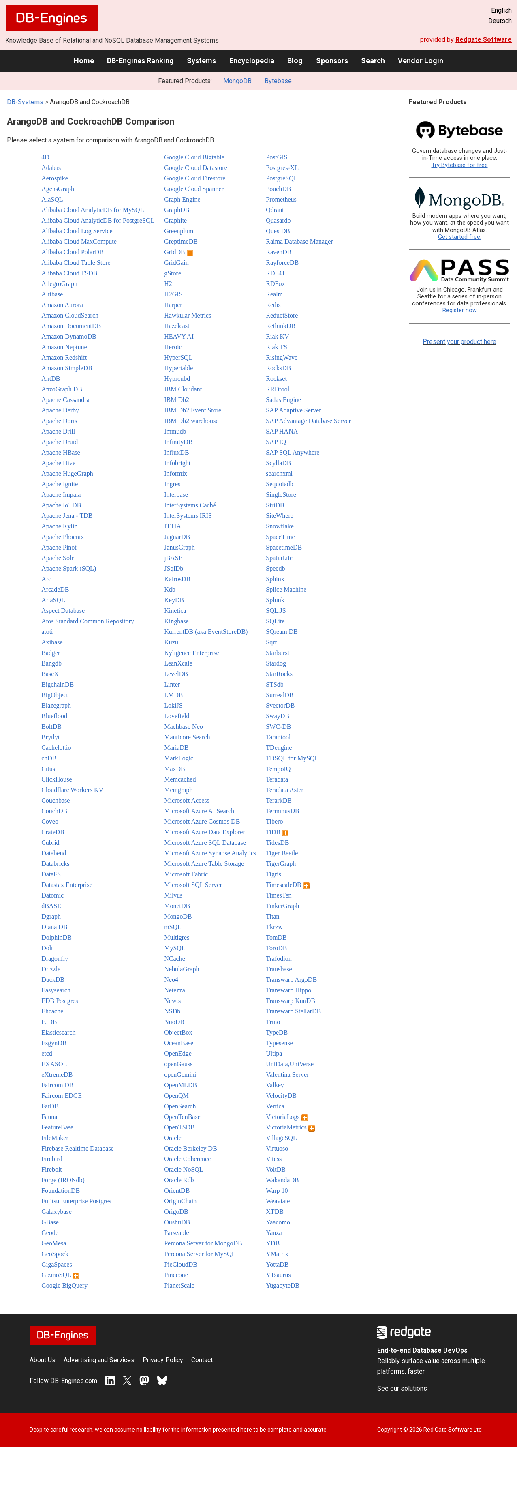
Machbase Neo (183, 726)
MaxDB (174, 768)
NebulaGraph (181, 969)
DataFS (51, 874)
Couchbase (55, 800)
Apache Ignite (59, 484)
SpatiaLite (279, 557)
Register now (459, 310)
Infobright (177, 462)
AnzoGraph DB (61, 389)
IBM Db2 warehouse (191, 420)
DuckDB (52, 979)
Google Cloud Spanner (194, 188)
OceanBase (178, 1042)
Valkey (275, 1085)
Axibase (51, 642)
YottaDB (277, 1264)
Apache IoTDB (61, 505)
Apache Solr (57, 557)
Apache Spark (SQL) (68, 568)
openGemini (180, 1074)
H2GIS (173, 294)
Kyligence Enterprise (191, 652)
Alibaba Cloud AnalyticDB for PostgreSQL (97, 220)
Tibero (274, 821)
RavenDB (278, 252)
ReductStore (282, 315)
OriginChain (180, 1201)
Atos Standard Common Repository (87, 621)
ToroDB (276, 948)
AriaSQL (53, 600)
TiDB (277, 832)
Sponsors (332, 60)
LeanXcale (178, 663)
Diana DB (54, 926)
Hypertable (178, 368)
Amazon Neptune (64, 347)
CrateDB (52, 832)
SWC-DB (278, 726)
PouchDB (278, 188)
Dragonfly (54, 958)
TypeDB (277, 1032)
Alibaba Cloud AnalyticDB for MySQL (92, 209)
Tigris (273, 874)
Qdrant (275, 209)
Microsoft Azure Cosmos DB (202, 821)
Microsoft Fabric (186, 874)
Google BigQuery (64, 1285)
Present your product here (459, 342)
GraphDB (176, 209)
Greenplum (178, 231)
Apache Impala (61, 494)
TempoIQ (278, 768)
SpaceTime (280, 536)
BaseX (50, 673)
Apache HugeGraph (67, 473)
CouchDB (54, 810)
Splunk (275, 600)
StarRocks (279, 673)
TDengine (279, 747)
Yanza (274, 1232)
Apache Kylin (59, 526)
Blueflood (54, 716)
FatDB (50, 1106)
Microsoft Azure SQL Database (205, 842)
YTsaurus (278, 1274)
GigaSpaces (56, 1264)
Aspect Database (63, 610)
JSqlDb (173, 568)
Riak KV (277, 336)
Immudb (175, 431)
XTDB (275, 1211)
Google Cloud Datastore (195, 167)
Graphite (175, 220)
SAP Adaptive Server (293, 410)
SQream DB (282, 631)
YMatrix (277, 1253)
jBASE (173, 557)
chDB (48, 758)
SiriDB (275, 505)
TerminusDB (282, 810)
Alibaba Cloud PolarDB (72, 252)
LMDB (173, 694)
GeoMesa (53, 1243)
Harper (173, 304)
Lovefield (176, 716)
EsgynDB (53, 1042)
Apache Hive (58, 462)
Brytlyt (50, 737)
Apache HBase (60, 452)
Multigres (176, 937)
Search (373, 60)
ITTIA (172, 526)
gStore (172, 273)
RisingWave (281, 357)
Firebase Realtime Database (77, 1148)
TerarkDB (279, 800)
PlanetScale (179, 1285)
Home (84, 60)
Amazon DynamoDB (68, 336)
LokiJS (173, 705)
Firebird (51, 1158)
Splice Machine (286, 589)
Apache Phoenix (62, 536)
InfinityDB (178, 441)
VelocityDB (281, 1095)
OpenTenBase (182, 1116)
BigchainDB (57, 684)
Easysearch (55, 990)
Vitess (274, 1158)
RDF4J (275, 273)
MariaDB (176, 747)
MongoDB (237, 81)
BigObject (54, 694)
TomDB (276, 937)
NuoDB (174, 1021)
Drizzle (50, 969)
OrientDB (177, 1190)
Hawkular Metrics (187, 315)
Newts (172, 1000)
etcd (46, 1053)
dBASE (51, 905)
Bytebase (278, 81)
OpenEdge (178, 1053)
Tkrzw (274, 926)
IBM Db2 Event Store (192, 410)
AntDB (50, 378)
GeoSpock (54, 1253)
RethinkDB (280, 325)
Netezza (174, 990)
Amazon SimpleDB (66, 368)
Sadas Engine (283, 399)
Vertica (275, 1106)
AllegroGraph (59, 283)
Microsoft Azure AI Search (199, 810)
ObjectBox (178, 1032)
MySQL (174, 948)
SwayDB (277, 716)
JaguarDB (177, 536)
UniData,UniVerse (290, 1064)
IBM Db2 (176, 399)
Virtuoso (277, 1148)
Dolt (47, 948)
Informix (175, 473)
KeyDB (174, 600)
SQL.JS (276, 610)
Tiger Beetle (282, 853)
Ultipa (274, 1053)
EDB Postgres (59, 1000)
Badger (50, 652)
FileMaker (54, 1137)
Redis (273, 304)
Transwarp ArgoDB (291, 979)
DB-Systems (25, 102)
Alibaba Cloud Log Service (77, 231)
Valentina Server (287, 1074)
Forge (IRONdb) (63, 1180)
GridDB (178, 252)
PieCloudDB (180, 1264)
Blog (295, 60)
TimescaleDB (287, 884)
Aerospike (54, 178)
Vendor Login (420, 60)
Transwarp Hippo (288, 990)
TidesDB (277, 842)
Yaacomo (278, 1222)
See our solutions (402, 1388)
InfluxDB (176, 452)
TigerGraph (281, 863)
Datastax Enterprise (66, 884)
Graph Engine (182, 199)
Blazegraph (56, 705)
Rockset (276, 378)
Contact (202, 1360)
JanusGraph (179, 547)
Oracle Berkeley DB (190, 1148)
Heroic (173, 347)
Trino (273, 1021)
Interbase (176, 494)
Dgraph (51, 916)
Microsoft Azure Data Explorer (204, 832)
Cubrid (50, 842)
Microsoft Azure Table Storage (204, 863)
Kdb (169, 589)
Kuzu (171, 642)
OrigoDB (176, 1211)
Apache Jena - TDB (66, 515)
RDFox (275, 283)
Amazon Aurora (62, 304)
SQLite (275, 621)
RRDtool (277, 389)
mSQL (173, 926)
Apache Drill (58, 431)
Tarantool (278, 737)
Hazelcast (176, 325)
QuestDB (278, 231)
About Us (43, 1360)
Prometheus (281, 199)
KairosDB (177, 578)
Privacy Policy (163, 1360)
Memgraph (178, 789)
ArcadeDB (55, 589)
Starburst (277, 652)
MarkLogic (178, 758)
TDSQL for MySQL (292, 758)
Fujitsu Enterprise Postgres (76, 1201)
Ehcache (52, 1011)
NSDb (172, 1011)
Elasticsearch (58, 1032)
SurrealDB (279, 694)
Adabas (51, 167)
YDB (273, 1243)
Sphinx (275, 578)
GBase (50, 1222)
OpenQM (176, 1095)
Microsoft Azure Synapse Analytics (210, 853)
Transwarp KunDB (290, 1000)
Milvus (173, 895)
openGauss (178, 1064)
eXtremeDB (57, 1074)
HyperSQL (178, 357)
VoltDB (276, 1169)
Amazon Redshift (64, 357)
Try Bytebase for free (460, 165)
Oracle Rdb (179, 1180)
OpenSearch (180, 1106)
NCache (174, 958)
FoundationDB (60, 1190)
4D (45, 157)
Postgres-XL (282, 167)
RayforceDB (282, 262)
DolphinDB (56, 937)
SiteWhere (279, 515)
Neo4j (172, 979)
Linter (172, 684)
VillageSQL (281, 1137)
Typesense (279, 1042)
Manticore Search (187, 737)
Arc (46, 578)
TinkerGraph (282, 905)
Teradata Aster (284, 789)
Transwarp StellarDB (293, 1011)
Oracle (173, 1137)
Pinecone (176, 1274)
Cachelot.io (56, 747)
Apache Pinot (59, 547)
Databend (53, 853)
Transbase (279, 969)
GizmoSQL (60, 1274)
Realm (274, 294)
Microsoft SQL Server (193, 884)
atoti (47, 631)
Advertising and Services (99, 1360)
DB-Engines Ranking (140, 60)
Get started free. (459, 237)
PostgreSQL (281, 178)
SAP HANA (282, 431)
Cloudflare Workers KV (72, 789)
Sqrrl (272, 642)
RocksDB (278, 368)
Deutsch (500, 21)
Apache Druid (59, 441)
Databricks (55, 863)
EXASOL (54, 1064)
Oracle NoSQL (183, 1169)
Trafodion (278, 958)
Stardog (276, 663)
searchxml (279, 473)
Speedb (275, 568)
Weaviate (278, 1201)
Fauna (49, 1116)
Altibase (52, 294)
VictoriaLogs (287, 1116)
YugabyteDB (282, 1285)
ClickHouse (56, 779)
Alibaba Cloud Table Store (76, 262)
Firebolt (51, 1169)
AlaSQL (52, 199)
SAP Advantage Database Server (308, 420)
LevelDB (176, 673)
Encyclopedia (251, 60)
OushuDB (177, 1222)
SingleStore (281, 494)
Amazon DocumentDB (71, 325)
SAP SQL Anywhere (292, 452)
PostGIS (276, 157)
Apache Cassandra (65, 399)
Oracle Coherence (187, 1158)
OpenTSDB (179, 1127)
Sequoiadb (279, 484)
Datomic (52, 895)
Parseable (176, 1232)
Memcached (180, 779)
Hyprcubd (177, 378)
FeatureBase (57, 1127)
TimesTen (278, 895)
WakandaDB (282, 1180)
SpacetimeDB (284, 547)
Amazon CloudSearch (69, 315)
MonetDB (177, 905)
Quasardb (278, 220)
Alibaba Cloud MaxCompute (79, 241)
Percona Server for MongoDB (203, 1243)
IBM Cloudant (183, 389)
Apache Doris (59, 420)
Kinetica (175, 610)
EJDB (49, 1021)
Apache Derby (60, 410)
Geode (49, 1232)
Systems (201, 60)
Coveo (49, 821)
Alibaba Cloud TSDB (69, 273)
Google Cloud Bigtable (194, 157)
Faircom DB (57, 1085)
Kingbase (176, 621)
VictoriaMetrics (290, 1127)
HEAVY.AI (179, 336)
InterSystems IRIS (188, 515)
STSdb (275, 684)
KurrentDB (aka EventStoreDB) (206, 631)
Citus (48, 768)
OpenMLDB (180, 1085)
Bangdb (51, 663)
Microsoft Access (186, 800)
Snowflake (279, 526)
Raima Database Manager (299, 241)
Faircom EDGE (61, 1095)
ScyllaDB (278, 462)
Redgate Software (483, 39)
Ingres (172, 484)
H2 (168, 283)
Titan (272, 916)
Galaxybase (56, 1211)
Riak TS (276, 347)
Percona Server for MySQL (199, 1253)
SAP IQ (276, 441)
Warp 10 (277, 1190)
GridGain (176, 262)
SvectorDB (280, 705)
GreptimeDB (181, 241)
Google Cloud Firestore (194, 178)
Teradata (277, 779)
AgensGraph (57, 188)
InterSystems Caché (190, 505)
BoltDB (51, 726)
